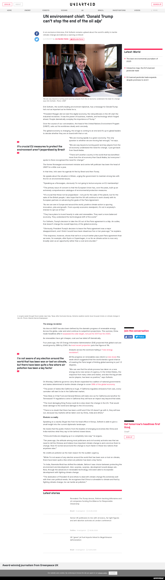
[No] (162, 573)
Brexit (72, 511)
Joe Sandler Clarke (61, 39)
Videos (137, 10)
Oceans (64, 10)
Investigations (119, 10)
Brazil (101, 10)
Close (113, 573)
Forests (45, 10)
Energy (28, 10)
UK (82, 10)
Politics (73, 530)
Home (9, 10)
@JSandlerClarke (77, 39)
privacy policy (102, 573)
